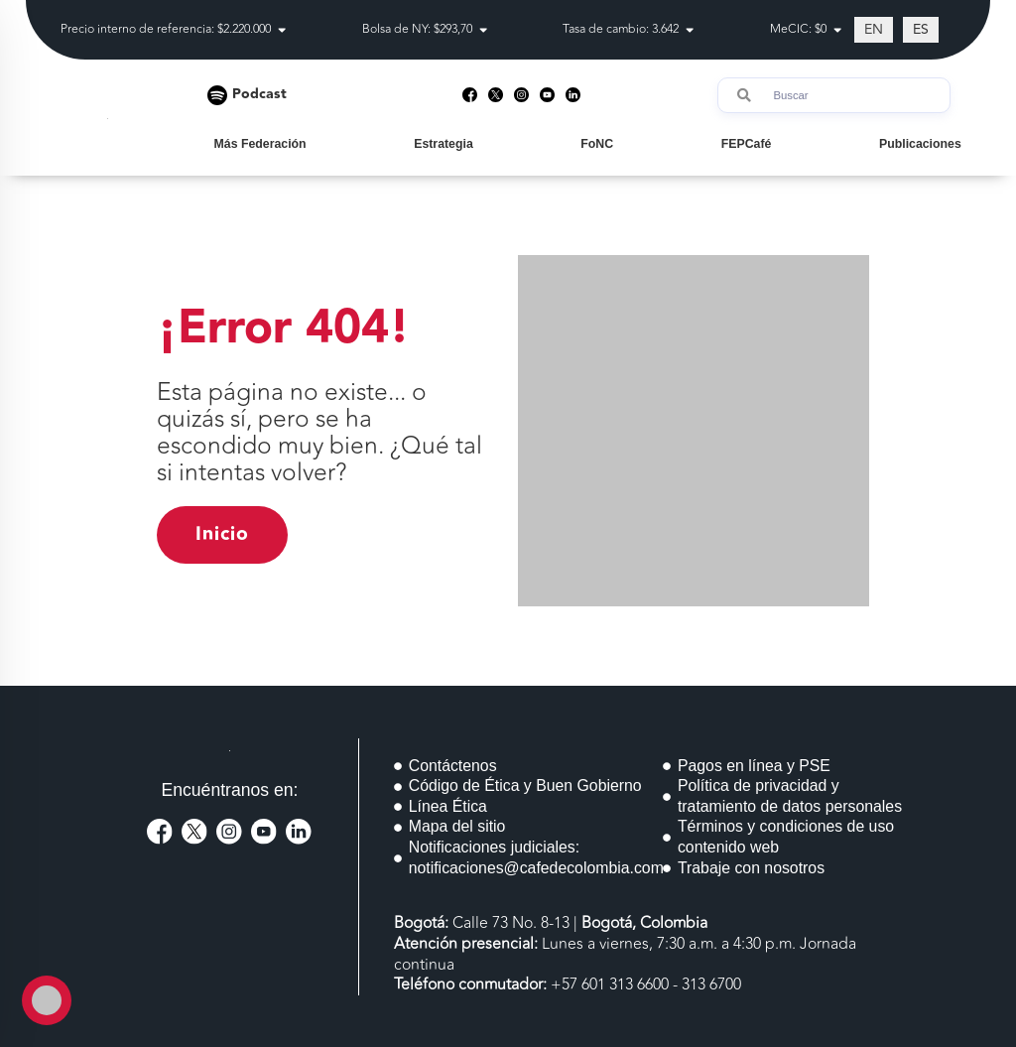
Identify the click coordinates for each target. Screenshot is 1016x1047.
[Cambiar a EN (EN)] (873, 30)
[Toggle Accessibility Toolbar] (46, 1000)
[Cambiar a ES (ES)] (921, 30)
